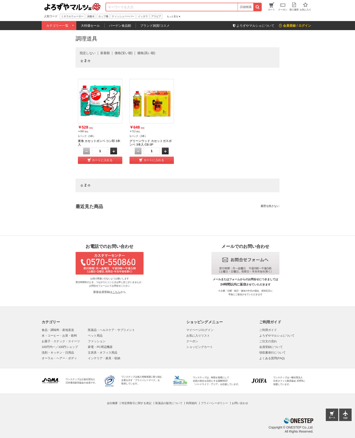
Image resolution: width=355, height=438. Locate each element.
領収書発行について (272, 352)
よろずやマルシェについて (277, 335)
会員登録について (271, 347)
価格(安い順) (123, 53)
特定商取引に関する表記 (136, 403)
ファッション (97, 341)
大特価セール (90, 25)
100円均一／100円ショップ (60, 347)
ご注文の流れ (268, 341)
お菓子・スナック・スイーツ (61, 341)
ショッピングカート (199, 347)
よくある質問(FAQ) (272, 358)
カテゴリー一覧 (57, 25)
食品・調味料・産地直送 (58, 330)
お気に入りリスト (198, 335)
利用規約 (191, 403)
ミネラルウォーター (72, 16)
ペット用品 (95, 335)
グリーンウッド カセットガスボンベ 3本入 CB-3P (151, 142)
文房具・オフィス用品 (102, 352)
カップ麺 (103, 16)
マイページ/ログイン (200, 330)
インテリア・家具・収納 (104, 358)
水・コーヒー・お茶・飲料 (59, 335)
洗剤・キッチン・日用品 (58, 352)
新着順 (105, 53)
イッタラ (143, 16)
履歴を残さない (270, 206)
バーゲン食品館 (120, 25)
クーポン (192, 341)
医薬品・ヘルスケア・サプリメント (111, 330)
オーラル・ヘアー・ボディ (59, 358)
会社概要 (112, 403)
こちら (116, 292)
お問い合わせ (240, 403)
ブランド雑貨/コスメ (155, 25)
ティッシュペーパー (123, 16)
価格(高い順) (146, 53)
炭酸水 (91, 16)
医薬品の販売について (168, 403)
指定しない (88, 53)
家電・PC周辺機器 (100, 347)
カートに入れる (102, 160)
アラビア (156, 16)
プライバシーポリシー (214, 403)
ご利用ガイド (268, 330)
